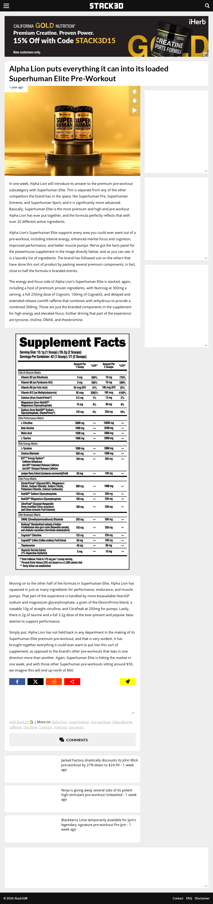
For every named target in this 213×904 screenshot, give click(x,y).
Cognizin (45, 727)
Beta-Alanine (122, 722)
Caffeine (15, 727)
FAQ (189, 898)
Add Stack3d (19, 722)
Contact (178, 898)
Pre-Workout (101, 722)
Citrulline (30, 727)
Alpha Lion (59, 722)
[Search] (207, 5)
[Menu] (6, 5)
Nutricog (60, 727)
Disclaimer (202, 898)
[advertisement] (106, 36)
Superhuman (79, 722)
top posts (76, 727)
